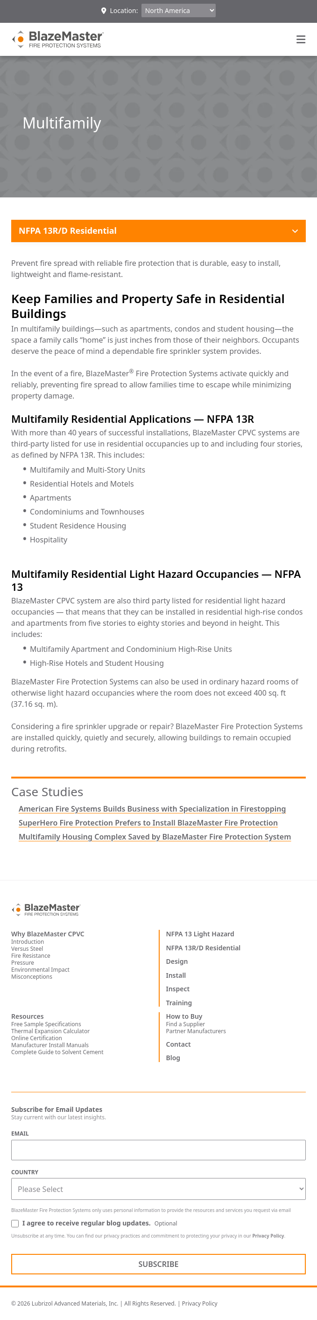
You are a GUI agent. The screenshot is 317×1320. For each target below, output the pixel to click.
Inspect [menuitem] (178, 989)
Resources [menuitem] (27, 1016)
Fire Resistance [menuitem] (30, 955)
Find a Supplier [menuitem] (185, 1024)
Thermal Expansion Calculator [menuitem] (50, 1031)
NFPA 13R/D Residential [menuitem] (203, 948)
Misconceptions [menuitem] (31, 976)
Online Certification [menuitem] (36, 1038)
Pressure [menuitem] (22, 962)
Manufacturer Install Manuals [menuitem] (50, 1045)
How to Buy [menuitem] (184, 1016)
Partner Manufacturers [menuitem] (196, 1031)
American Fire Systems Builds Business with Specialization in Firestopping (152, 809)
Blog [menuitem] (173, 1058)
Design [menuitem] (177, 961)
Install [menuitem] (176, 975)
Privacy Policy (268, 1235)
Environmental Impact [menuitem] (40, 969)
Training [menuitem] (179, 1003)
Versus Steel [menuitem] (27, 948)
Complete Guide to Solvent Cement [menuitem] (57, 1052)
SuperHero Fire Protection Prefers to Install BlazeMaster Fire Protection (148, 823)
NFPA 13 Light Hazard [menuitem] (200, 934)
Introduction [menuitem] (27, 941)
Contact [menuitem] (178, 1044)
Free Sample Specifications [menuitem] (46, 1024)
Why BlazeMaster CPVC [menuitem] (48, 934)
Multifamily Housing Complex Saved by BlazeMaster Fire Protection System (155, 837)
